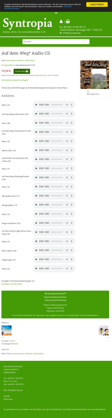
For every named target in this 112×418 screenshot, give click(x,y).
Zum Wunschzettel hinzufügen (14, 80)
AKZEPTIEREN (97, 4)
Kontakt (7, 396)
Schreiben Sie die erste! (11, 284)
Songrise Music (8, 65)
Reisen (15, 343)
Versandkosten (55, 409)
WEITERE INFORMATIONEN (17, 9)
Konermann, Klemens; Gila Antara (20, 60)
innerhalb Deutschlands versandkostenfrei (33, 75)
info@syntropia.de (72, 32)
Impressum (8, 399)
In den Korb (21, 71)
